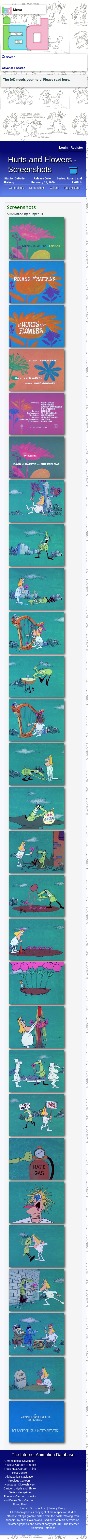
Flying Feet (20, 1504)
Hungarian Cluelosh (17, 1484)
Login (63, 147)
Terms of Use (38, 1508)
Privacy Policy (57, 1508)
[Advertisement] (24, 113)
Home (24, 1508)
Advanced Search (13, 67)
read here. (62, 79)
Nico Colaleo (29, 1520)
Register (76, 147)
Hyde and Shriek (26, 1488)
